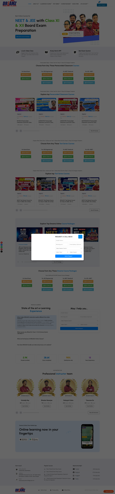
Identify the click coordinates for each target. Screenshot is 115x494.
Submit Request (68, 256)
